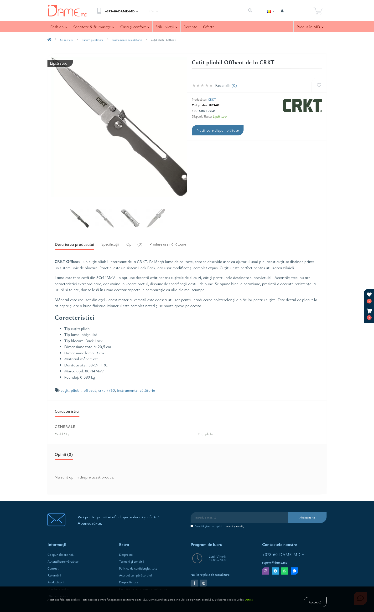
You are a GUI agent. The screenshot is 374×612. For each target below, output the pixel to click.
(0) (234, 85)
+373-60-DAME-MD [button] (283, 554)
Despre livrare (128, 582)
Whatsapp (284, 571)
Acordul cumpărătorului (135, 575)
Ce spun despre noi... (61, 554)
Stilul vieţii (166, 26)
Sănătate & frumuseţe (93, 26)
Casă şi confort (134, 26)
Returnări (54, 575)
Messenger (294, 571)
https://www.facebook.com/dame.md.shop (194, 583)
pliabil (76, 390)
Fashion (58, 26)
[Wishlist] (319, 85)
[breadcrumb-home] (49, 39)
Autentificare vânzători (63, 561)
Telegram (275, 571)
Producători (55, 582)
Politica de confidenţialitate (138, 568)
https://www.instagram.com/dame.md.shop (203, 583)
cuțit (65, 390)
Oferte (208, 26)
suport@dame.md (274, 562)
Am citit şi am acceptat (219, 525)
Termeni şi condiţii (234, 526)
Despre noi (126, 554)
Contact (53, 568)
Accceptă (315, 602)
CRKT (212, 99)
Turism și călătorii (93, 39)
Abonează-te (307, 517)
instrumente (127, 390)
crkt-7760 (106, 390)
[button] (369, 314)
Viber (265, 571)
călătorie (147, 390)
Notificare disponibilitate (218, 130)
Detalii (249, 599)
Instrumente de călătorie (127, 39)
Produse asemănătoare (168, 244)
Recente (190, 26)
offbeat (90, 390)
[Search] (250, 10)
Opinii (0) (134, 244)
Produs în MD (310, 26)
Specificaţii (110, 244)
